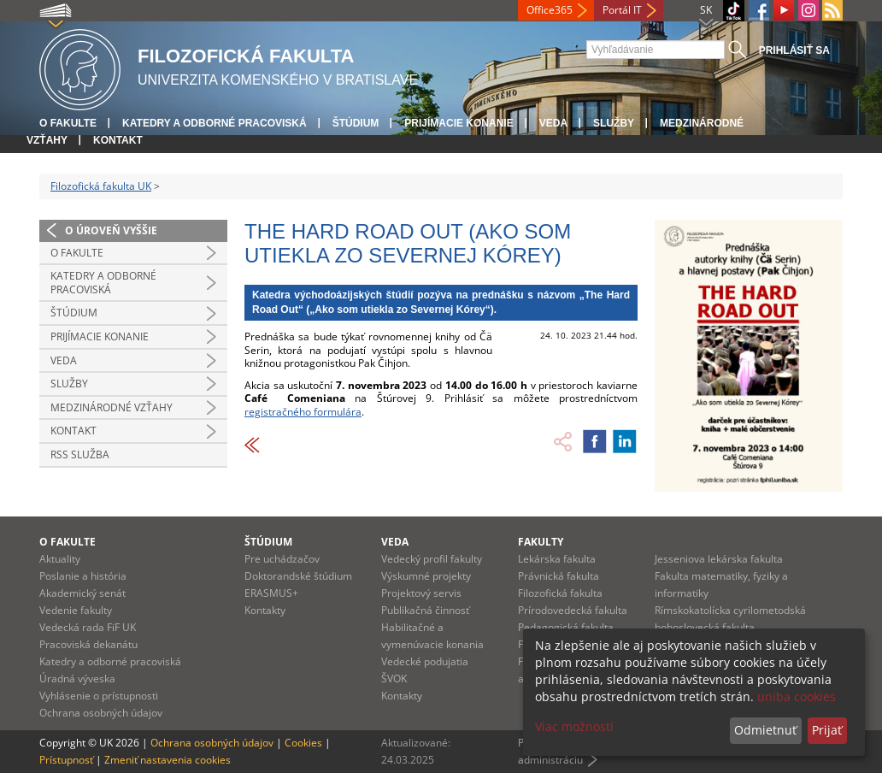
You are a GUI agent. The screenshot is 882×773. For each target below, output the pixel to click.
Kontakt (118, 140)
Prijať (827, 730)
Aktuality (59, 559)
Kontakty (264, 610)
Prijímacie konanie (458, 123)
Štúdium (355, 123)
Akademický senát (82, 593)
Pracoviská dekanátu (88, 644)
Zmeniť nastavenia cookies (167, 759)
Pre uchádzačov (282, 559)
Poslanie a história (82, 576)
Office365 (549, 10)
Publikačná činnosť (425, 610)
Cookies (303, 742)
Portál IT (622, 10)
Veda (553, 123)
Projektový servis (421, 593)
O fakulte (68, 123)
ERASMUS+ (271, 593)
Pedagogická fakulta (566, 627)
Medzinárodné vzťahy (111, 407)
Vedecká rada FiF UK (87, 627)
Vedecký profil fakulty (431, 559)
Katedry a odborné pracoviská (214, 123)
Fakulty (540, 541)
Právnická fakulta (558, 576)
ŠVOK (394, 678)
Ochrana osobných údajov (100, 712)
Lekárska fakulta (557, 559)
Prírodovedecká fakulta (572, 610)
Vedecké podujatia (424, 661)
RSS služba (79, 454)
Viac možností (574, 726)
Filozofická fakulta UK (100, 186)
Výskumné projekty (426, 576)
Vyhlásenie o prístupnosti (98, 695)
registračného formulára (303, 411)
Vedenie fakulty (75, 610)
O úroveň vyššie (111, 230)
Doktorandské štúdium (298, 576)
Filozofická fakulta (560, 593)
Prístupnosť (66, 759)
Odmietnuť (765, 730)
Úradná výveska (77, 678)
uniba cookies (796, 696)
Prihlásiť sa (794, 50)
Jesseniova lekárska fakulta (719, 559)
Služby (613, 123)
